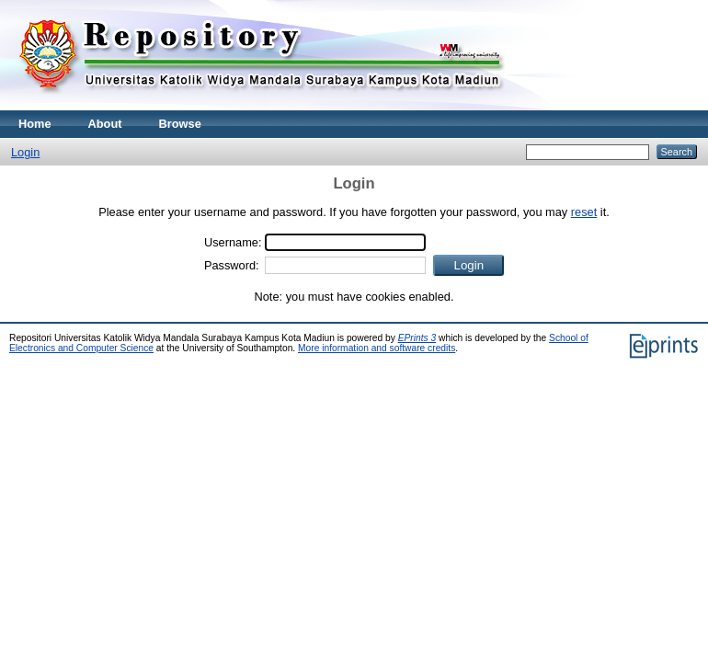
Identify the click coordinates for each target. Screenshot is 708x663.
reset (584, 212)
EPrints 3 (417, 338)
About (105, 124)
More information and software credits (376, 348)
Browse (180, 124)
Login (25, 152)
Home (34, 124)
